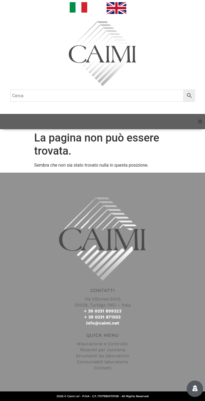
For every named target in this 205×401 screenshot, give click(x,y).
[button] (200, 121)
